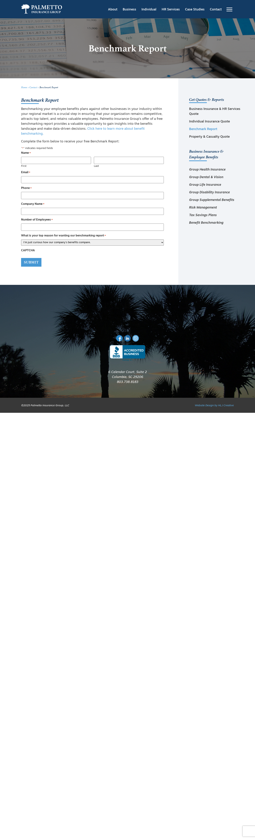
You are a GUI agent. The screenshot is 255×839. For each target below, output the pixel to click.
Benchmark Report (203, 129)
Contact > (34, 87)
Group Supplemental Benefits (211, 200)
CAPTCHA (28, 250)
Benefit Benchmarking (206, 223)
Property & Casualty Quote (209, 137)
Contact (216, 9)
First (24, 166)
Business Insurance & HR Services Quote (214, 111)
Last (96, 166)
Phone (26, 188)
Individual (148, 9)
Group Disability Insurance (209, 192)
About (112, 9)
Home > (25, 87)
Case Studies (195, 9)
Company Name (32, 204)
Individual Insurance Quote (209, 121)
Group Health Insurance (207, 169)
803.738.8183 (127, 382)
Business (129, 9)
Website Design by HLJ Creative (214, 405)
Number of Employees (37, 220)
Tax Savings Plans (203, 215)
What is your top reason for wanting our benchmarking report (63, 236)
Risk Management (203, 207)
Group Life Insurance (205, 185)
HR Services (171, 9)
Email (25, 173)
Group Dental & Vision (206, 177)
